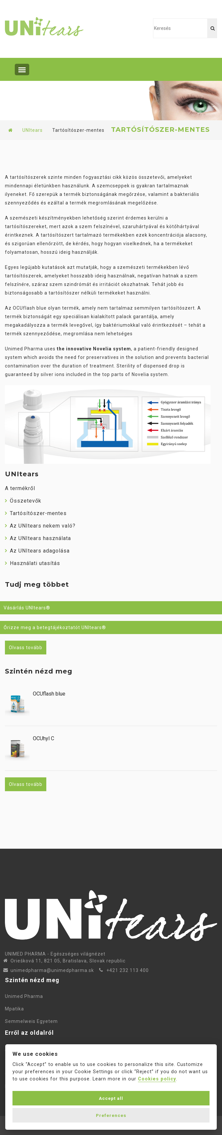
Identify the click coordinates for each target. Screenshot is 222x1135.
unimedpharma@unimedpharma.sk (52, 970)
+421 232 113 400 (127, 970)
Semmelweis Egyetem (31, 1021)
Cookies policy (157, 1079)
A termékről (20, 488)
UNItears (32, 130)
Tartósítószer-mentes (36, 513)
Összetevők (23, 501)
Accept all (111, 1098)
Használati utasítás (32, 563)
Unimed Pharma (25, 996)
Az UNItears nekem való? (40, 526)
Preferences (111, 1115)
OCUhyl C (43, 738)
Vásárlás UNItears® (27, 607)
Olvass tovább (25, 647)
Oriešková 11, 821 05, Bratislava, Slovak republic (68, 960)
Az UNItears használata (38, 538)
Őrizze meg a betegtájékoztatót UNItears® (55, 627)
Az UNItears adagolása (37, 551)
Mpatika (16, 1008)
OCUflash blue (49, 694)
